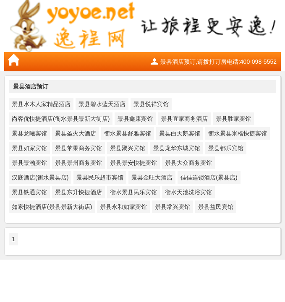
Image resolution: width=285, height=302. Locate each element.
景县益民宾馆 (215, 206)
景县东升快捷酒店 (78, 192)
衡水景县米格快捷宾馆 (237, 133)
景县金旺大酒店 (152, 177)
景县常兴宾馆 (172, 206)
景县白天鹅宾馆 (179, 133)
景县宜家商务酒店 (184, 118)
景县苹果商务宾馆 (78, 148)
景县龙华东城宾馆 (176, 148)
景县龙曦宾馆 (29, 133)
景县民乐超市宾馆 (99, 177)
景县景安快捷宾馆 (133, 162)
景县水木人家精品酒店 (41, 104)
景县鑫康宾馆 (135, 118)
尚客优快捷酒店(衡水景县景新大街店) (61, 118)
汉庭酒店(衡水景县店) (40, 177)
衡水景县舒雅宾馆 (127, 133)
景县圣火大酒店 (75, 133)
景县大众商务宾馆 (188, 162)
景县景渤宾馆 (29, 162)
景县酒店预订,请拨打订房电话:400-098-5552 (218, 61)
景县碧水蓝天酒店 (102, 104)
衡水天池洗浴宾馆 (188, 192)
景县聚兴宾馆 (127, 148)
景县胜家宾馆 (233, 118)
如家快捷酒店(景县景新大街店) (52, 206)
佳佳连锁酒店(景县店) (208, 177)
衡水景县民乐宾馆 (133, 192)
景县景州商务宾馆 (78, 162)
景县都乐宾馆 (225, 148)
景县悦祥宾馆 (151, 104)
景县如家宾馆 (29, 148)
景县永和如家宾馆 (123, 206)
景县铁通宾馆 (29, 192)
